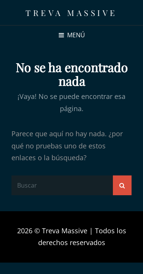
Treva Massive (71, 12)
